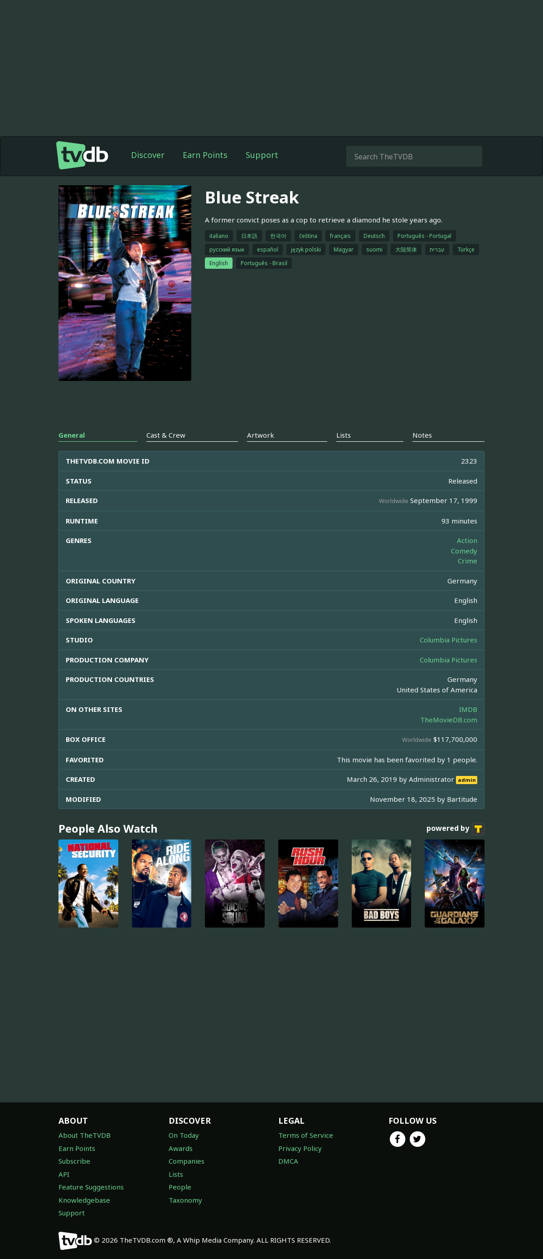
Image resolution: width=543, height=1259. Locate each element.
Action (467, 540)
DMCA (288, 1160)
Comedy (464, 550)
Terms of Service (305, 1135)
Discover (148, 154)
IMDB (468, 709)
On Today (184, 1135)
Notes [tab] (422, 434)
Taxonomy (185, 1200)
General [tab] (71, 434)
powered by (456, 829)
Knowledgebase (84, 1200)
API (63, 1174)
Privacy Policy (300, 1148)
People (180, 1186)
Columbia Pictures (448, 639)
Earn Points (205, 154)
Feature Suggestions (91, 1186)
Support (262, 154)
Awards (181, 1148)
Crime (467, 560)
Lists (176, 1174)
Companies (186, 1160)
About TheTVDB (84, 1135)
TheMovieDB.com (448, 719)
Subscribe (74, 1160)
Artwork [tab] (260, 434)
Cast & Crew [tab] (165, 434)
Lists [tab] (343, 434)
